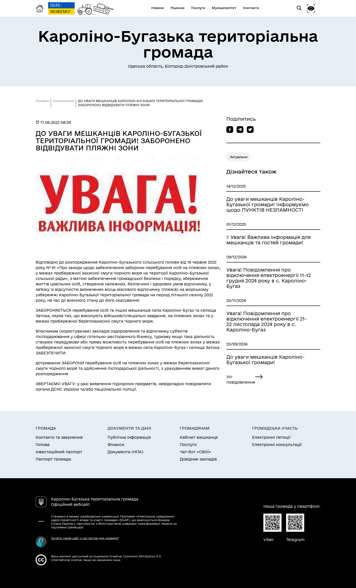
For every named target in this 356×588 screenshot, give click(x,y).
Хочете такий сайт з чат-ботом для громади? (85, 538)
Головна (42, 101)
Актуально (238, 157)
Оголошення (63, 101)
